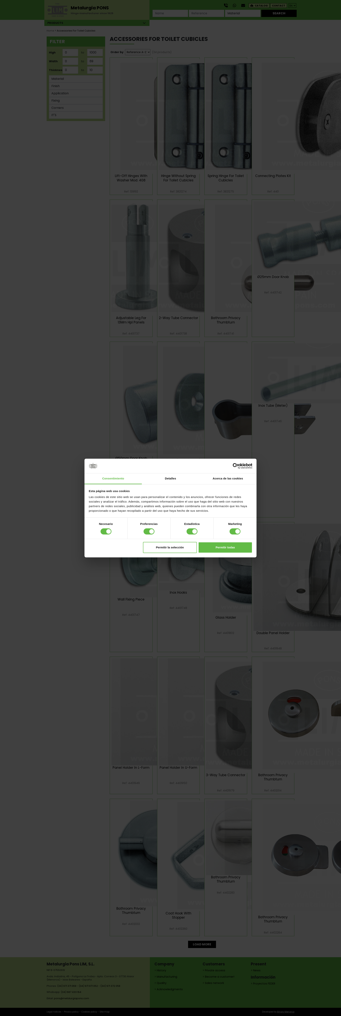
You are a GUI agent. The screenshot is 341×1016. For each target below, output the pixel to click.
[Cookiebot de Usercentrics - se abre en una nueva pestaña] (235, 466)
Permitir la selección (170, 547)
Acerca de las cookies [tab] (228, 478)
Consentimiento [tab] (113, 478)
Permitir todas (225, 547)
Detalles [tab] (170, 478)
